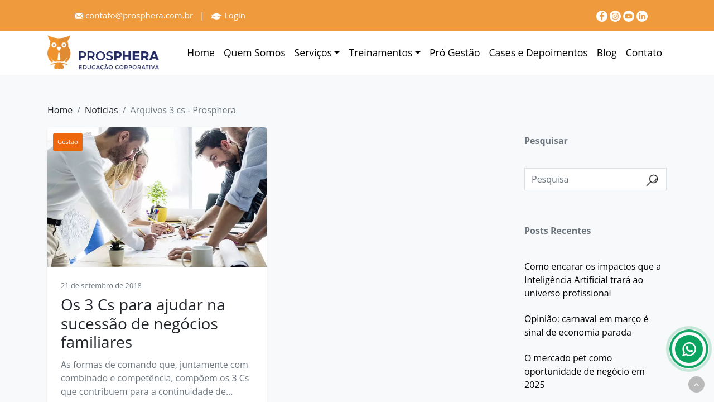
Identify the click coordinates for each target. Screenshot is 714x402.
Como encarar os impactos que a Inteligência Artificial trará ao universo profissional (592, 279)
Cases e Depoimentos (538, 52)
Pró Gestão (455, 52)
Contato (644, 52)
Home (201, 52)
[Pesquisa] (595, 179)
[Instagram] (616, 15)
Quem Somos (255, 52)
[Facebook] (603, 15)
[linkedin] (642, 15)
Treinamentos (380, 52)
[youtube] (629, 15)
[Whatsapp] (689, 349)
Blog (607, 52)
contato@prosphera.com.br (134, 15)
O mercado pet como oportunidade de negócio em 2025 (584, 371)
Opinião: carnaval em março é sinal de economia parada (586, 325)
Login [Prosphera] (228, 15)
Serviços (313, 52)
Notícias (101, 110)
